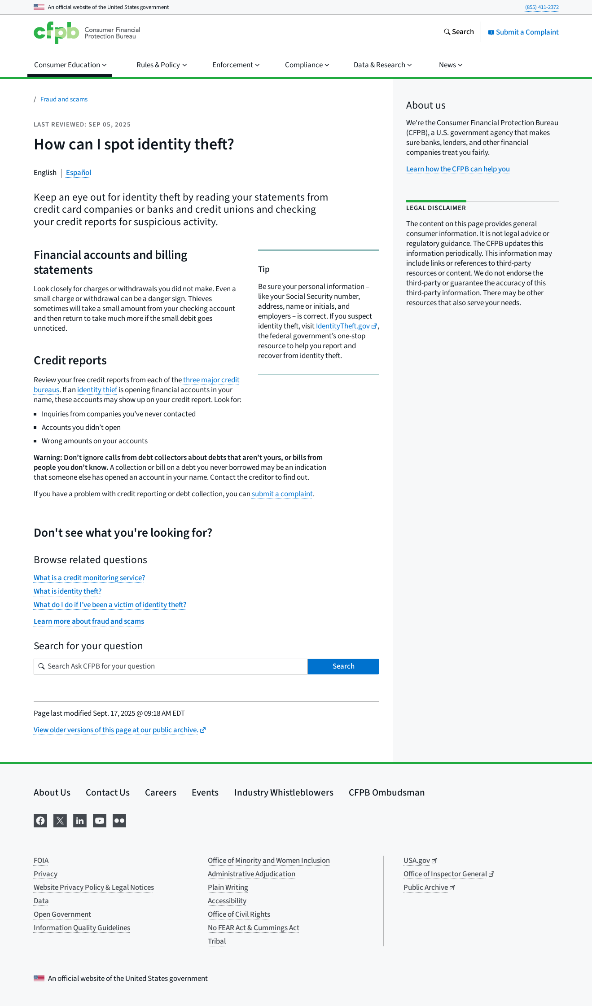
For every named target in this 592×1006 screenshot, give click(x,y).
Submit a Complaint (523, 32)
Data (41, 901)
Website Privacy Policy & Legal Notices (94, 887)
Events (205, 792)
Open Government (62, 914)
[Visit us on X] (60, 819)
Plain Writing (228, 887)
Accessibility (227, 901)
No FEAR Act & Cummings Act (253, 928)
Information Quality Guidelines (82, 928)
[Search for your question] (171, 666)
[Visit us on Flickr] (119, 819)
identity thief (97, 390)
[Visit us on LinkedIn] (80, 819)
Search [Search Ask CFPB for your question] (344, 666)
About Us (52, 792)
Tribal (217, 941)
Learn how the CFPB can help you (458, 169)
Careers (160, 792)
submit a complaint (282, 494)
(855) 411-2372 (542, 7)
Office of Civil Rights (239, 914)
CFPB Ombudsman (387, 792)
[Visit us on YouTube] (99, 819)
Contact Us (108, 792)
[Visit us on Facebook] (40, 819)
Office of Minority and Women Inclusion (269, 860)
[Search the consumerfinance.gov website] (458, 32)
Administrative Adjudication (251, 874)
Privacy (45, 874)
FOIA (41, 860)
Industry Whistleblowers (283, 792)
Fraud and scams (64, 99)
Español (78, 172)
